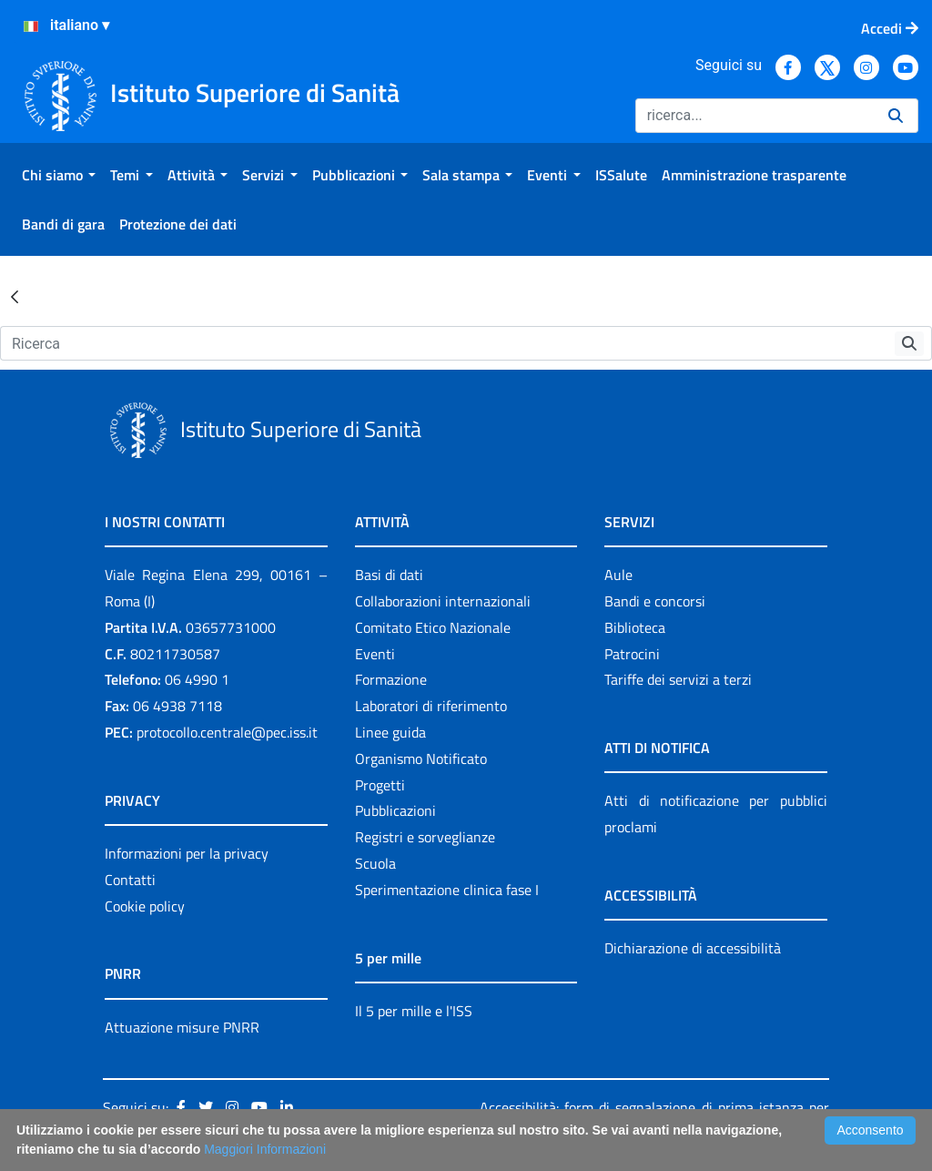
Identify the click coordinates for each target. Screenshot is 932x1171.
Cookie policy (145, 906)
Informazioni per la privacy (186, 853)
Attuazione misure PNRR (182, 1027)
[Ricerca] (754, 115)
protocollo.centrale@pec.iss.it (227, 732)
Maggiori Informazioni (265, 1149)
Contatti (130, 880)
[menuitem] (59, 175)
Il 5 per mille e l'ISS (413, 1011)
